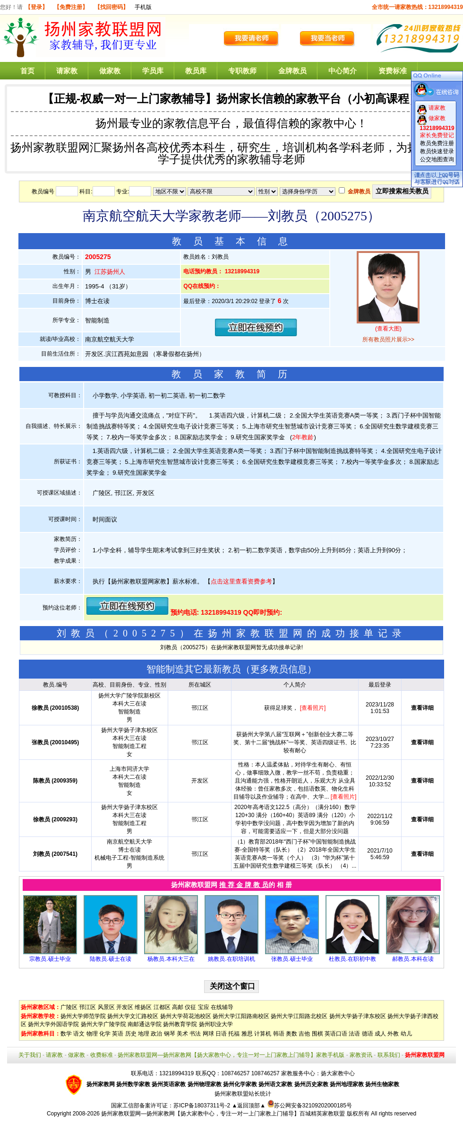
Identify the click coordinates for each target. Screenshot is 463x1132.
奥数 (291, 1033)
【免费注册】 (71, 7)
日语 (221, 1033)
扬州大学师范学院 (83, 1016)
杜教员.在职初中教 (352, 959)
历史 (131, 1033)
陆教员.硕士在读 (110, 959)
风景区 (106, 1007)
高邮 (177, 1007)
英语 (117, 1033)
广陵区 (68, 1007)
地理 (143, 1033)
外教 (393, 1033)
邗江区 (87, 1007)
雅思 (247, 1033)
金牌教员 (292, 71)
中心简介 (342, 71)
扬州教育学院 (180, 1024)
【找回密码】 (111, 7)
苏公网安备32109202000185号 (309, 1105)
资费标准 (392, 71)
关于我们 (29, 1055)
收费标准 (101, 1055)
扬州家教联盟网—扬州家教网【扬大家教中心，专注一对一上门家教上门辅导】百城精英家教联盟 (223, 1113)
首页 (27, 71)
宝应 (203, 1007)
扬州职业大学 (216, 1024)
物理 (92, 1033)
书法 (195, 1033)
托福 (234, 1033)
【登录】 (36, 7)
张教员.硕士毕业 (291, 959)
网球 (208, 1033)
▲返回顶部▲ (249, 1105)
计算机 (262, 1033)
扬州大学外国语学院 (53, 1024)
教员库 (195, 71)
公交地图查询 (437, 159)
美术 (182, 1033)
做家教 (109, 71)
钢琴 (169, 1033)
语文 (79, 1033)
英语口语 (336, 1033)
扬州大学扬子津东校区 (357, 1016)
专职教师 (242, 71)
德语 (367, 1033)
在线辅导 (222, 1007)
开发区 (124, 1007)
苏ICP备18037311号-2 (202, 1105)
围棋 (317, 1033)
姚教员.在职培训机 (231, 959)
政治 (156, 1033)
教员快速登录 (437, 151)
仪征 (190, 1007)
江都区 (162, 1007)
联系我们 (388, 1055)
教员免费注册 (437, 143)
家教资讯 (361, 1055)
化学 (105, 1033)
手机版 (143, 7)
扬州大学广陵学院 (103, 1024)
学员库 (152, 71)
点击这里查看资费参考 (241, 581)
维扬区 (143, 1007)
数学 (66, 1033)
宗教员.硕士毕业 (49, 959)
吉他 (304, 1033)
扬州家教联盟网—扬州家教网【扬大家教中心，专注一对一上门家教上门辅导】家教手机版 (231, 1055)
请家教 (66, 71)
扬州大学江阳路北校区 (299, 1016)
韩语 (278, 1033)
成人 (380, 1033)
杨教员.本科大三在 (170, 959)
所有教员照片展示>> (388, 339)
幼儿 (406, 1033)
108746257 (265, 1073)
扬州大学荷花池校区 (185, 1016)
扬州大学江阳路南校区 (241, 1016)
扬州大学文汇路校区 (132, 1016)
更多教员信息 (278, 669)
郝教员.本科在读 (412, 959)
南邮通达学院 (145, 1024)
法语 (354, 1033)
